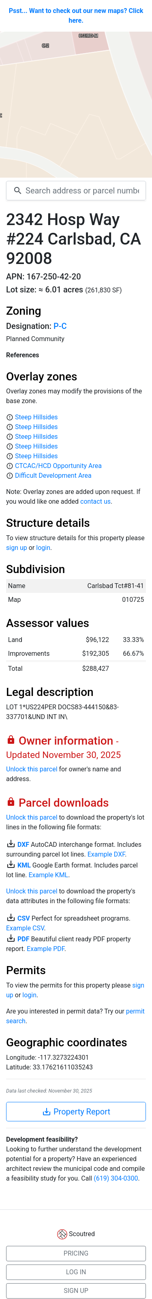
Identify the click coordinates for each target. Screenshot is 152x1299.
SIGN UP (76, 1291)
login (43, 548)
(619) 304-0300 (116, 1178)
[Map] (76, 105)
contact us (95, 501)
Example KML (49, 875)
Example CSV (25, 928)
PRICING (76, 1253)
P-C (60, 326)
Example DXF (106, 854)
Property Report (76, 1111)
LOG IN (76, 1272)
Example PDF (45, 949)
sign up (16, 548)
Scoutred (82, 1234)
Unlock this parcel (32, 769)
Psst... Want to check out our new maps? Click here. (76, 15)
